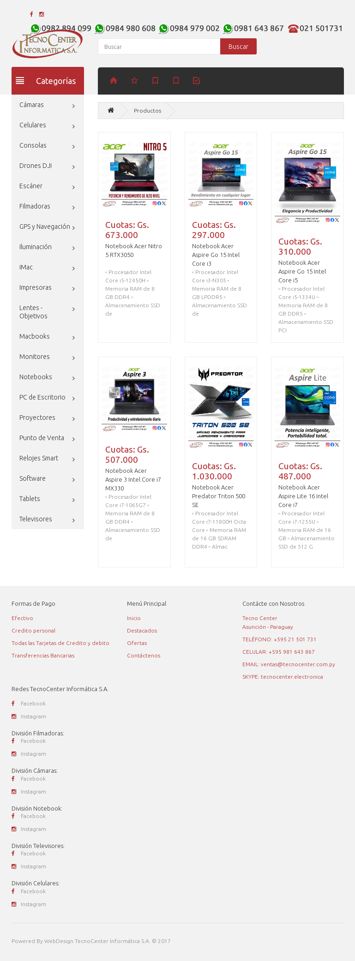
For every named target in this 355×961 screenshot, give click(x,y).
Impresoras (35, 287)
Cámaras (31, 104)
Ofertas (137, 643)
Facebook (29, 703)
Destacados (142, 630)
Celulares (32, 125)
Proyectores (37, 417)
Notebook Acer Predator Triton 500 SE (218, 496)
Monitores (34, 356)
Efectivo (22, 618)
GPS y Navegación (44, 226)
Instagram (29, 716)
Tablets (29, 498)
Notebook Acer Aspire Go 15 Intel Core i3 (216, 255)
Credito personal (33, 630)
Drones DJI (35, 165)
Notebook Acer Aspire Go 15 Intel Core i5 (302, 271)
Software (32, 478)
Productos (147, 110)
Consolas (33, 145)
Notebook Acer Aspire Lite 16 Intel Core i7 (303, 496)
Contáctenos (143, 655)
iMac (26, 267)
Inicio (134, 618)
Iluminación (35, 247)
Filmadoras (34, 206)
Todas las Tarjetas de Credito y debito (60, 643)
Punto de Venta (41, 438)
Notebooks (35, 377)
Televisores (35, 519)
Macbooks (34, 336)
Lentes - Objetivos (33, 312)
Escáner (30, 186)
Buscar (238, 46)
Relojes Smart (38, 458)
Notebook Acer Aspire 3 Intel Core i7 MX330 (133, 479)
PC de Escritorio (42, 397)
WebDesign (58, 941)
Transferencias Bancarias (43, 655)
